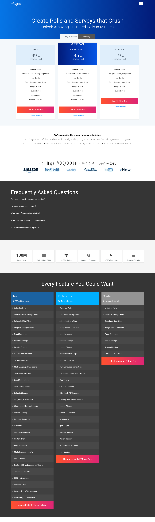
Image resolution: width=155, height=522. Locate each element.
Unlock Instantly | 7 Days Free (32, 505)
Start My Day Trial (35, 110)
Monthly (86, 37)
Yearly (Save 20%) (69, 37)
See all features (37, 115)
